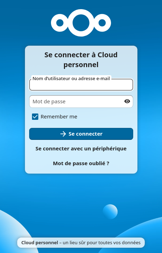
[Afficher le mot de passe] (127, 101)
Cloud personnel (39, 242)
